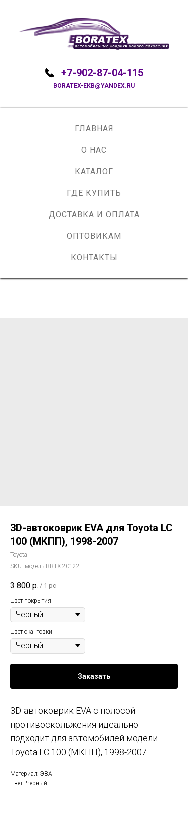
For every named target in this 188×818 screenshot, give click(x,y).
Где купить (94, 193)
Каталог (94, 171)
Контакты (94, 257)
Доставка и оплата (94, 214)
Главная (94, 128)
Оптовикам (94, 236)
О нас (94, 150)
